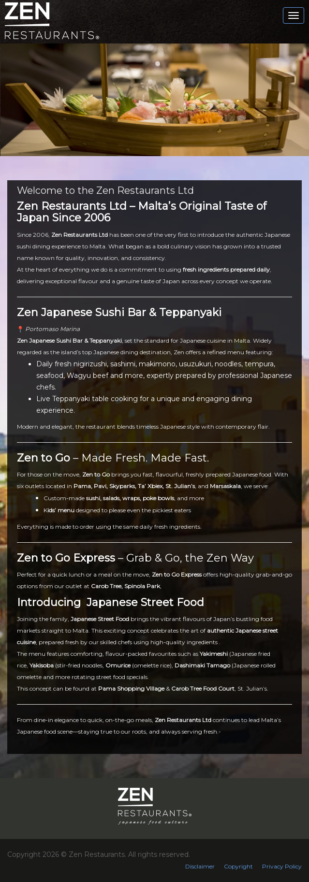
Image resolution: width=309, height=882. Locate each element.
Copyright (238, 866)
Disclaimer (200, 866)
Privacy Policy (282, 866)
